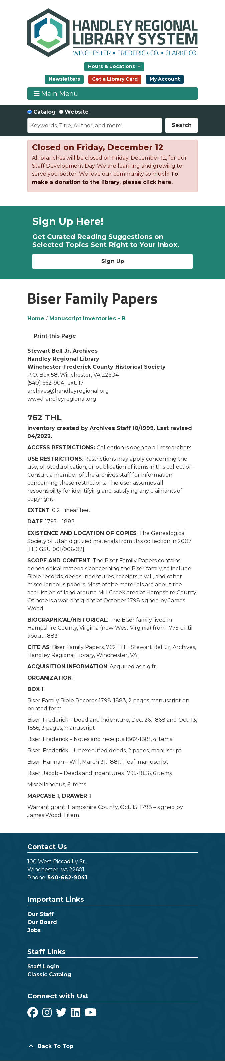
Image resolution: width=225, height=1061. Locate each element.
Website (77, 112)
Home (35, 318)
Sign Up (112, 261)
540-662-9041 (67, 877)
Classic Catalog (49, 974)
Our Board (42, 922)
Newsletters (64, 79)
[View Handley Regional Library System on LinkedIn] (76, 1014)
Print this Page (55, 336)
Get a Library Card (115, 79)
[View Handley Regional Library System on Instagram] (47, 1014)
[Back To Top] (112, 1046)
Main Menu (56, 93)
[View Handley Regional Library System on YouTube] (91, 1014)
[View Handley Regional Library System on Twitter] (62, 1014)
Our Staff (40, 914)
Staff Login (43, 966)
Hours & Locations (112, 66)
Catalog (44, 112)
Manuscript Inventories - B (87, 318)
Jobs (34, 930)
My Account (165, 79)
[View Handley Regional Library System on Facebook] (33, 1014)
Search (182, 125)
